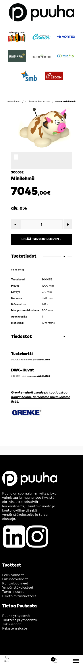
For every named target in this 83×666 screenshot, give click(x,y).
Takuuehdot (11, 624)
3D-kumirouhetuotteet (37, 102)
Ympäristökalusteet (17, 587)
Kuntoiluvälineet (15, 583)
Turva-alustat (13, 592)
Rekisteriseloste (14, 628)
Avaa (40, 360)
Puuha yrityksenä (16, 616)
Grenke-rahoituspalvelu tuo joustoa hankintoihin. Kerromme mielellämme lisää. (40, 397)
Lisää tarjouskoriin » (41, 239)
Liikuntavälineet (15, 579)
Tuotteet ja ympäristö (19, 620)
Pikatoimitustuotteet (19, 596)
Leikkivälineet (13, 102)
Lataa (46, 360)
